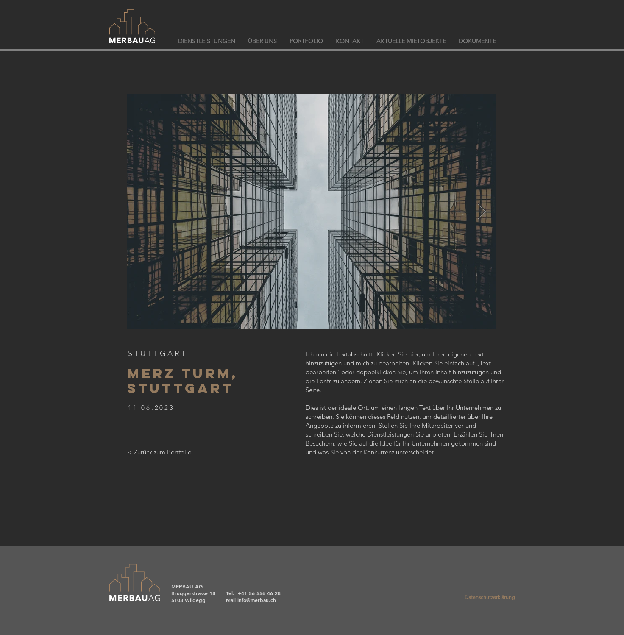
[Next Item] (482, 211)
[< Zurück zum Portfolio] (160, 451)
